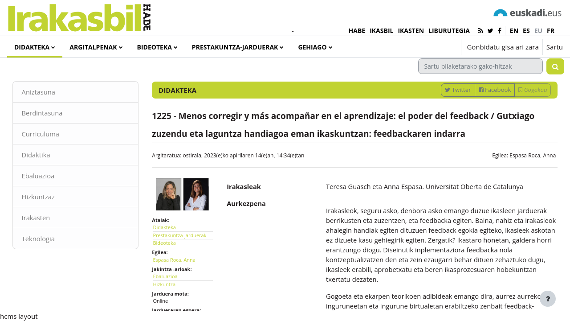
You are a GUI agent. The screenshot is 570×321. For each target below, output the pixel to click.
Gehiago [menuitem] (312, 47)
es (526, 30)
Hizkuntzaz (51, 219)
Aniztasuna (51, 113)
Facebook (482, 111)
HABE (357, 30)
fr (550, 30)
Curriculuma (53, 155)
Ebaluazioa (51, 197)
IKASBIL (381, 30)
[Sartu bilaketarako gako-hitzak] (468, 87)
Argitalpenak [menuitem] (93, 47)
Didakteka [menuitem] (31, 47)
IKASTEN (411, 30)
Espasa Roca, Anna (520, 177)
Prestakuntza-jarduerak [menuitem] (235, 47)
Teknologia (51, 261)
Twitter (445, 111)
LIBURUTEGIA (449, 30)
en (514, 30)
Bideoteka (170, 262)
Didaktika (48, 177)
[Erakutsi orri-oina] (548, 299)
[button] (427, 47)
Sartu (554, 46)
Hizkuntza (170, 303)
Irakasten (48, 240)
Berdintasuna (55, 134)
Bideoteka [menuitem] (154, 47)
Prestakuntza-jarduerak (186, 254)
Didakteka (170, 246)
